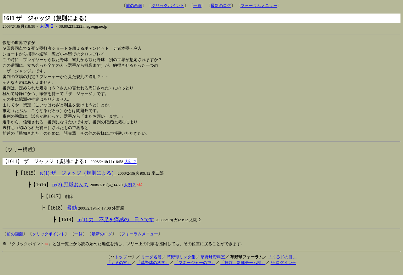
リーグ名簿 (151, 262)
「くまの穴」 (119, 268)
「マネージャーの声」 (194, 268)
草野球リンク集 (181, 262)
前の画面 (134, 5)
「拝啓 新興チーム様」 (242, 268)
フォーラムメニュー (259, 5)
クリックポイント (167, 5)
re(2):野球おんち (70, 190)
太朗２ (46, 26)
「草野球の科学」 (153, 268)
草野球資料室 (213, 262)
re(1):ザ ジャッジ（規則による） (78, 178)
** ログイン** (283, 268)
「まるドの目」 (282, 262)
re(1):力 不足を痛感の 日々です (115, 224)
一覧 (197, 5)
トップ (121, 262)
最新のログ (221, 5)
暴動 (72, 213)
